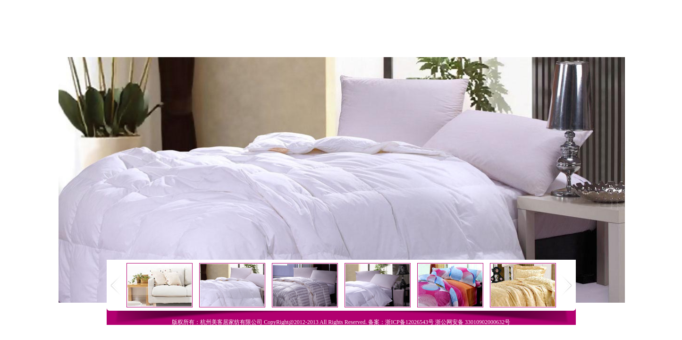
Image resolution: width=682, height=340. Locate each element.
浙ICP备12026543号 (409, 322)
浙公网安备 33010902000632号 (472, 322)
